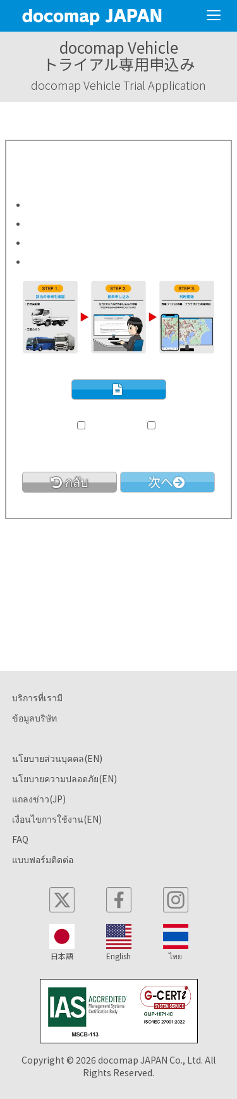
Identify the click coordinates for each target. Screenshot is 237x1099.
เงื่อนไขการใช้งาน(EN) (57, 819)
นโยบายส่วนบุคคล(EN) (57, 758)
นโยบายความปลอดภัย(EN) (64, 778)
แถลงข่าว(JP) (39, 798)
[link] (69, 482)
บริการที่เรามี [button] (37, 697)
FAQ (20, 839)
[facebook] (119, 900)
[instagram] (175, 900)
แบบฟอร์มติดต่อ (42, 859)
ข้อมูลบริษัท (34, 717)
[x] (62, 900)
